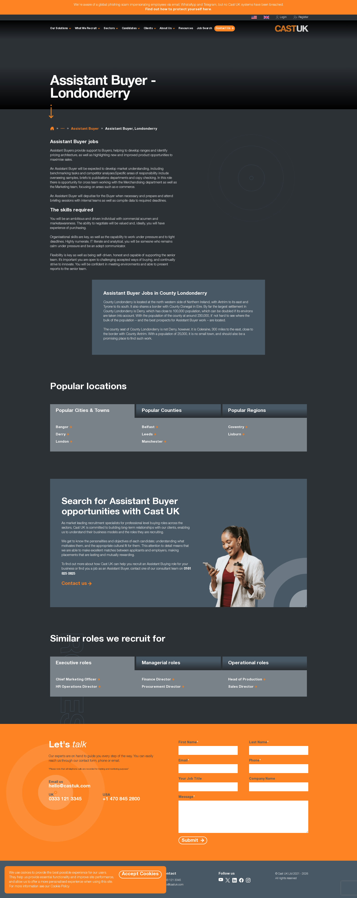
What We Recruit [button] (86, 28)
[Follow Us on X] (227, 880)
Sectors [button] (109, 28)
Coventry (236, 427)
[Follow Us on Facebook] (241, 880)
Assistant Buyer (85, 129)
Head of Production (245, 679)
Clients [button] (148, 28)
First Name (208, 747)
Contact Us (223, 28)
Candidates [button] (129, 28)
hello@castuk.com (69, 786)
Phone (278, 765)
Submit (190, 840)
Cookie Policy (60, 886)
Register (300, 17)
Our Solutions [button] (59, 28)
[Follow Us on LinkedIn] (234, 880)
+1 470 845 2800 (121, 799)
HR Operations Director (76, 687)
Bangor (62, 427)
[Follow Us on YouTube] (221, 880)
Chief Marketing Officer (76, 679)
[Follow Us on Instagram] (248, 880)
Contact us (74, 583)
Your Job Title (208, 784)
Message (243, 814)
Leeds (147, 434)
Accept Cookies (140, 874)
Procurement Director (161, 687)
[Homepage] (266, 17)
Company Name (278, 784)
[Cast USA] (254, 17)
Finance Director (156, 679)
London (62, 442)
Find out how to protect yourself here (178, 9)
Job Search (204, 28)
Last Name (278, 747)
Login (281, 17)
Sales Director (241, 687)
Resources (185, 28)
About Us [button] (165, 28)
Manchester (152, 442)
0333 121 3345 (65, 799)
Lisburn (234, 434)
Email (208, 765)
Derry (61, 434)
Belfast (148, 427)
